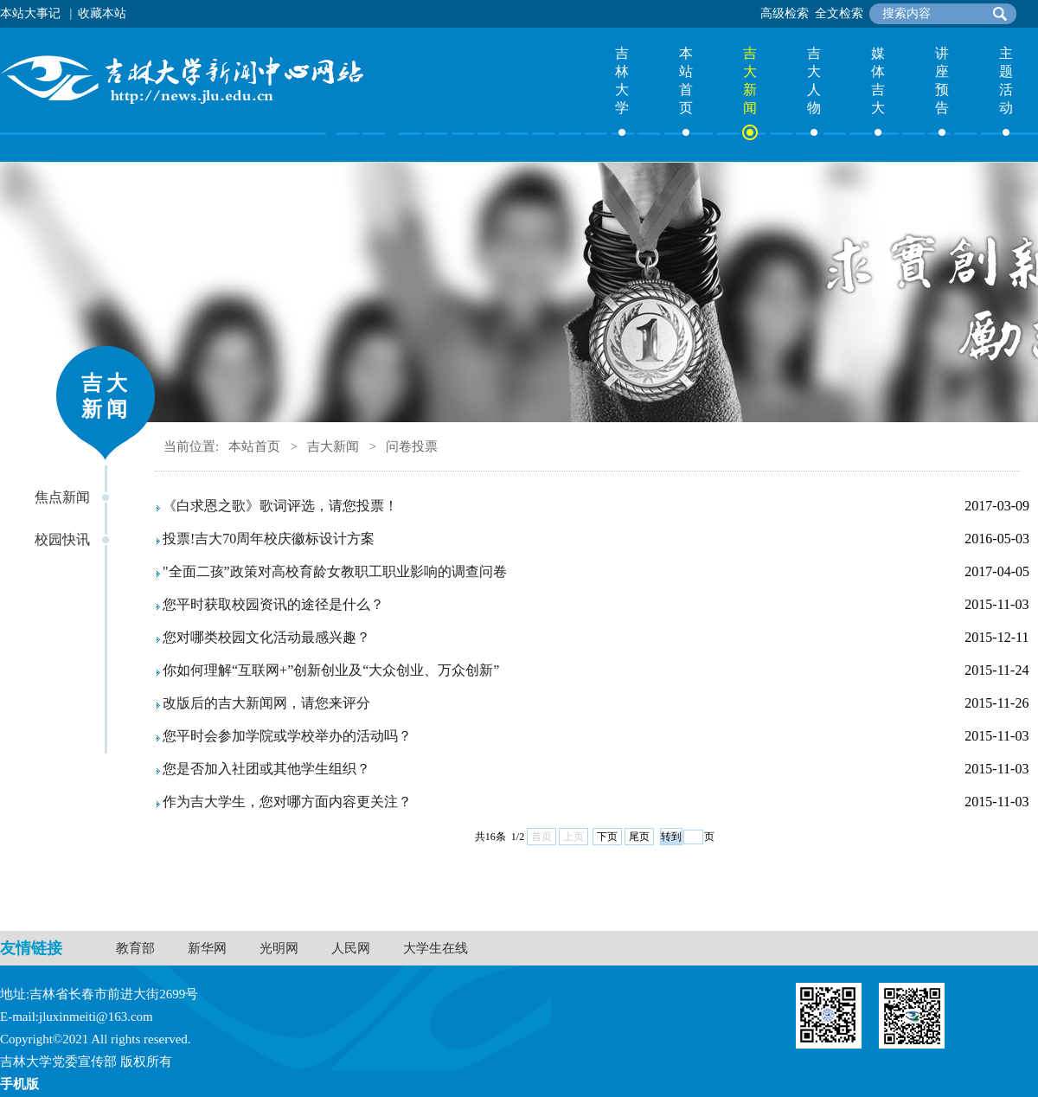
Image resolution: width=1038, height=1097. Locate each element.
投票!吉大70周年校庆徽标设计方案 (269, 538)
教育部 (135, 948)
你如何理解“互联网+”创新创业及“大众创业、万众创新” (331, 670)
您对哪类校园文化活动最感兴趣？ (266, 637)
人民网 (350, 948)
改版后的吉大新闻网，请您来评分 (266, 703)
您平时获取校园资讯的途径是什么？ (273, 604)
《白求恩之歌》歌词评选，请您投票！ (280, 505)
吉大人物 (814, 80)
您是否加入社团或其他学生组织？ (266, 768)
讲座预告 (942, 80)
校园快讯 (62, 539)
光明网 (279, 948)
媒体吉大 (878, 80)
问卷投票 (412, 446)
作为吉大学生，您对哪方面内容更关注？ (287, 801)
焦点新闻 (62, 497)
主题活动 (1006, 80)
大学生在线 (435, 948)
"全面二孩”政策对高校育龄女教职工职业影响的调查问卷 (335, 571)
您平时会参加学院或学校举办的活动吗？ (287, 735)
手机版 (19, 1084)
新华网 (207, 948)
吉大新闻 (750, 80)
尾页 (639, 837)
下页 (607, 837)
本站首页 (686, 80)
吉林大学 (622, 80)
